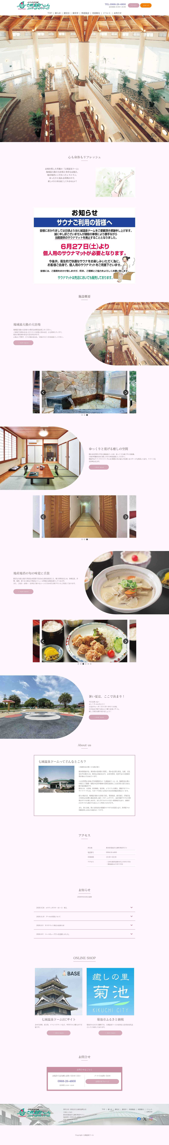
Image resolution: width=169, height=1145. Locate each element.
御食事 (75, 13)
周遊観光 (96, 13)
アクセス (134, 5)
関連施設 (85, 13)
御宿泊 (67, 13)
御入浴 (58, 13)
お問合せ (117, 13)
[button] (82, 415)
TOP (50, 13)
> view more (23, 343)
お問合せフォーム (102, 1081)
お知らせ (146, 5)
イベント (107, 13)
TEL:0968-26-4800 (115, 4)
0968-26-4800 (67, 1081)
